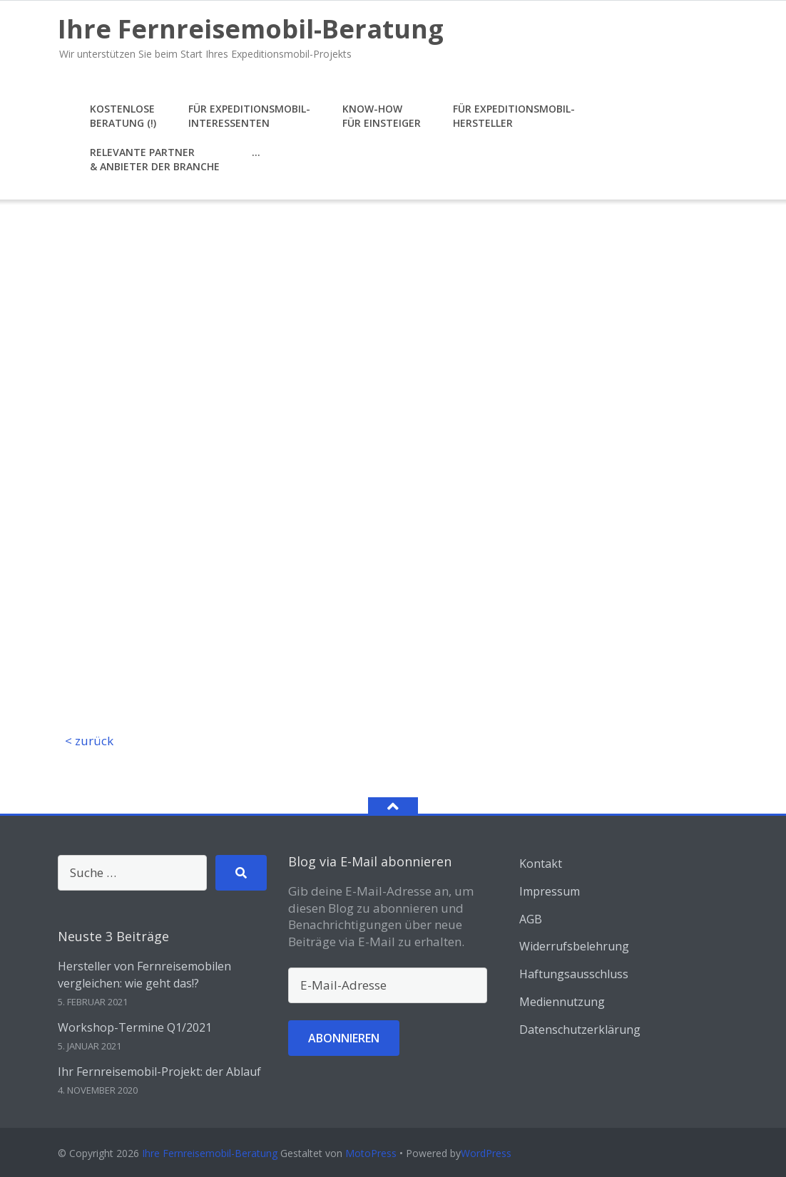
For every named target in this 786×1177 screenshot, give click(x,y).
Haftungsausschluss (573, 974)
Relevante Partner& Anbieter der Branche (155, 159)
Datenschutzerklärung (579, 1029)
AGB (530, 919)
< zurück (89, 740)
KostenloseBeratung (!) (123, 116)
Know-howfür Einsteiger (381, 116)
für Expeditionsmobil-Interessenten (249, 116)
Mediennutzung (562, 1002)
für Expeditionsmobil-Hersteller (514, 116)
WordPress (486, 1153)
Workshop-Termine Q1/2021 (135, 1027)
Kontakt (540, 863)
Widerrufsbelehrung (574, 946)
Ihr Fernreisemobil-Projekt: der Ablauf (159, 1071)
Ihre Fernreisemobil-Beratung (209, 1153)
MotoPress (371, 1153)
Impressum (549, 891)
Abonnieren (343, 1038)
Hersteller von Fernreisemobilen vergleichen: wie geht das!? (144, 974)
